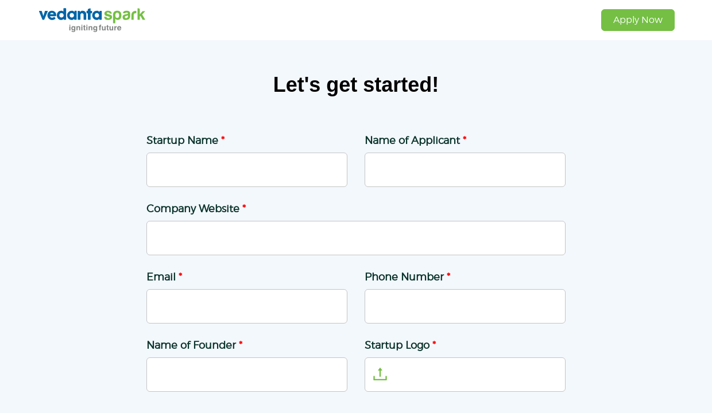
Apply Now (638, 19)
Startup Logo (400, 345)
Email (164, 277)
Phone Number (407, 277)
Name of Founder (194, 345)
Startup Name (185, 140)
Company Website (196, 208)
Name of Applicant (415, 140)
